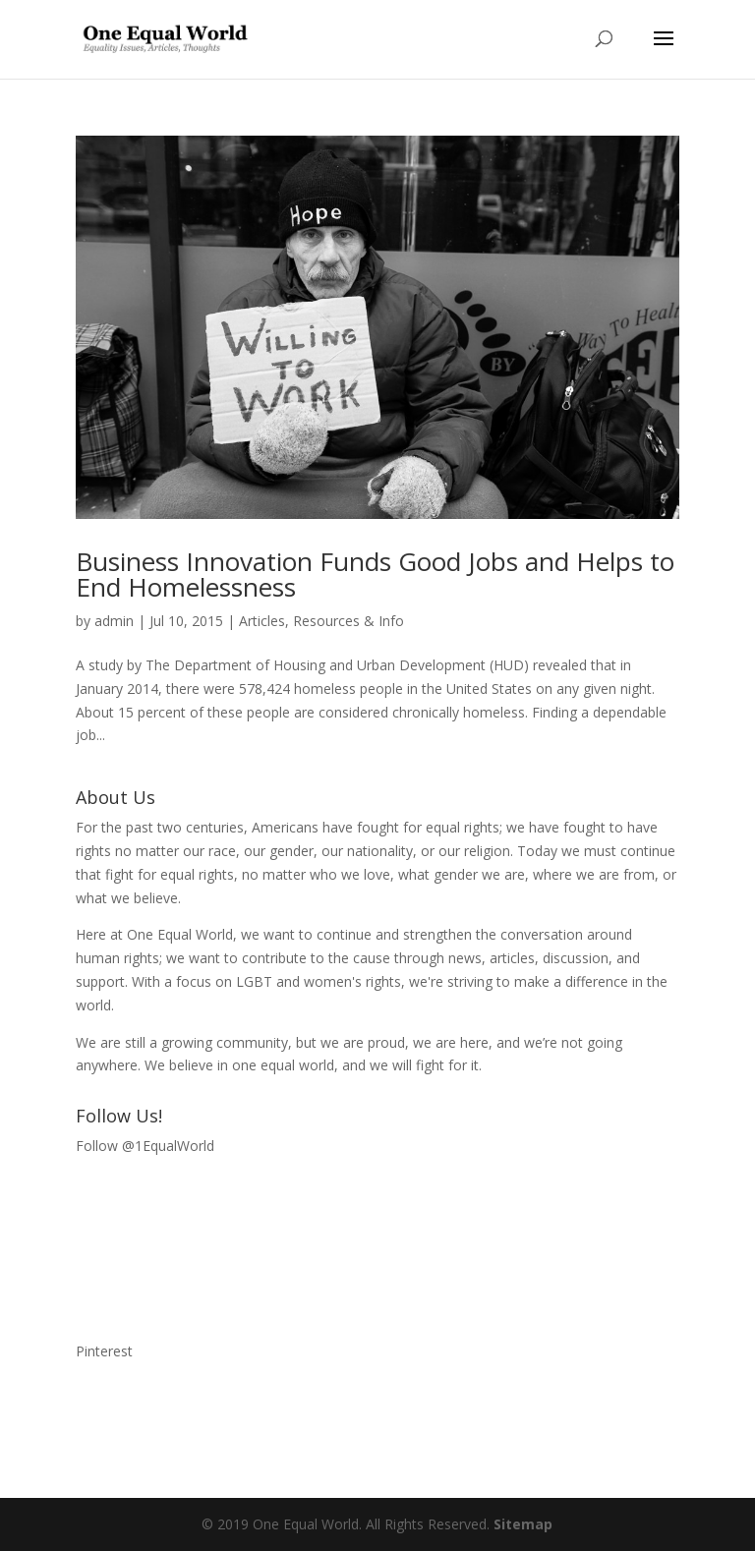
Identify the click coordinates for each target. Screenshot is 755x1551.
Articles (262, 620)
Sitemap (523, 1524)
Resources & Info (348, 620)
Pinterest (104, 1351)
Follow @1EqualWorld (145, 1145)
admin (114, 620)
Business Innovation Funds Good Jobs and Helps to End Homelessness (375, 574)
